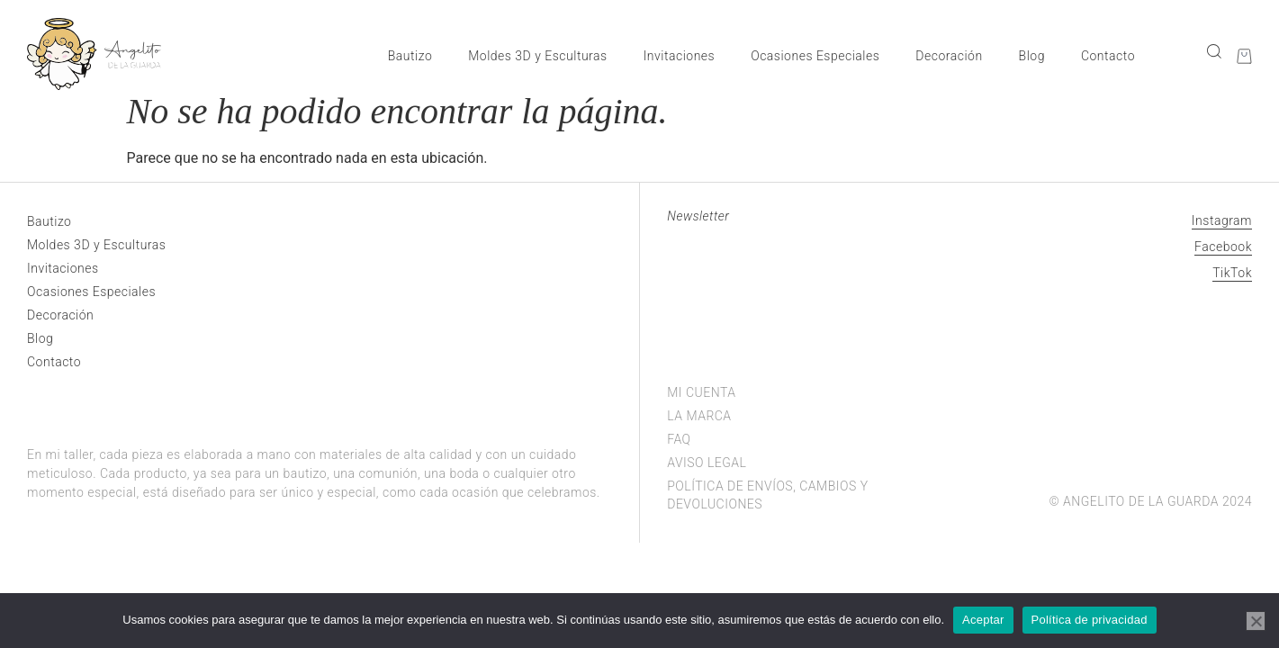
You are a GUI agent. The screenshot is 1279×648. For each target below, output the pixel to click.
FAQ (678, 439)
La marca (699, 416)
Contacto (1108, 56)
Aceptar (983, 619)
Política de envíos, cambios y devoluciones (767, 495)
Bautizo (410, 56)
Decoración (948, 56)
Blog (1032, 56)
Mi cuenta (701, 392)
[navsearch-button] (1213, 51)
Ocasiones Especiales (815, 56)
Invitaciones (680, 56)
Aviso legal (706, 462)
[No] (1255, 621)
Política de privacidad (1089, 619)
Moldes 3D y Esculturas (537, 56)
